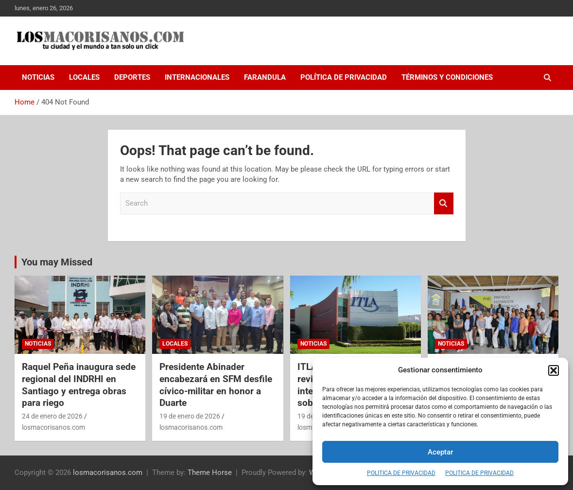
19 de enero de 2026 (189, 416)
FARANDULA (265, 77)
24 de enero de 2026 (52, 416)
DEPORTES (132, 77)
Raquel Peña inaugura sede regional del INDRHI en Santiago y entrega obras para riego (79, 384)
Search (443, 203)
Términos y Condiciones (447, 77)
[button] (553, 370)
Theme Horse (210, 472)
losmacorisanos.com (53, 427)
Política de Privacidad (343, 77)
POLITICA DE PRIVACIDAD (401, 473)
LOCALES (84, 77)
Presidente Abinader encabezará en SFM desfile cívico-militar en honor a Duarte (215, 384)
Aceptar (440, 452)
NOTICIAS (38, 77)
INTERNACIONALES (197, 77)
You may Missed (56, 262)
